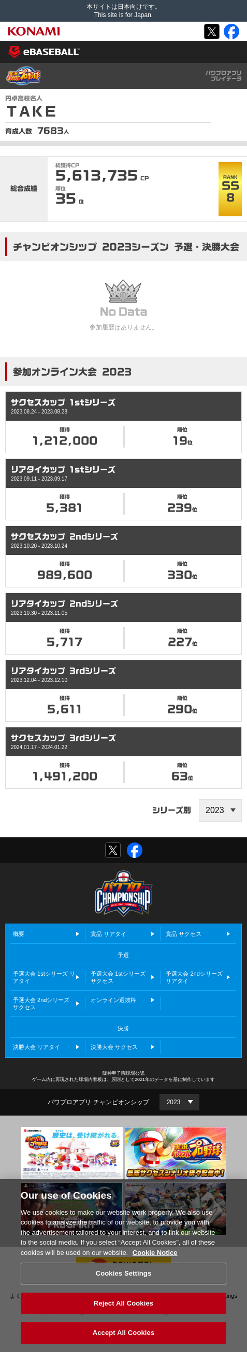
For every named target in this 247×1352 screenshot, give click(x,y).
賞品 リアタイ (108, 934)
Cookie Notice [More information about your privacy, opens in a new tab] (155, 1264)
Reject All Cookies (123, 1315)
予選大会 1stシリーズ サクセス (118, 977)
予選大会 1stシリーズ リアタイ (44, 977)
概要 (18, 934)
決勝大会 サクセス (114, 1047)
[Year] (179, 1102)
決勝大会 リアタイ (36, 1047)
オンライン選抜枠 (113, 1000)
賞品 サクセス (183, 934)
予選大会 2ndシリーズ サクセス (41, 1003)
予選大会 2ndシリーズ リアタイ (194, 977)
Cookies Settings (124, 1285)
